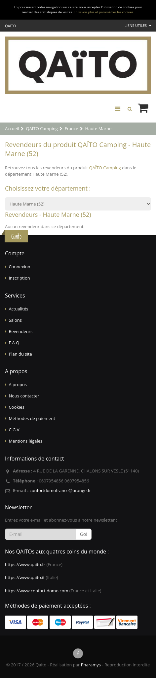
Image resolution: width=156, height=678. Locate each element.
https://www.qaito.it (25, 577)
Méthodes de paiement (32, 418)
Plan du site (20, 354)
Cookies (16, 407)
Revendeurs (20, 331)
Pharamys (91, 665)
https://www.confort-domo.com (36, 591)
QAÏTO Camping (105, 168)
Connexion (19, 267)
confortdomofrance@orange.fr (60, 490)
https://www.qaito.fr (25, 564)
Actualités (18, 309)
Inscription (19, 278)
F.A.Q (14, 343)
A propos (18, 384)
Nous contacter (24, 396)
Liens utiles (138, 25)
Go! (83, 534)
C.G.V (14, 430)
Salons (15, 320)
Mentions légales (25, 441)
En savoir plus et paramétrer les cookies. (104, 12)
